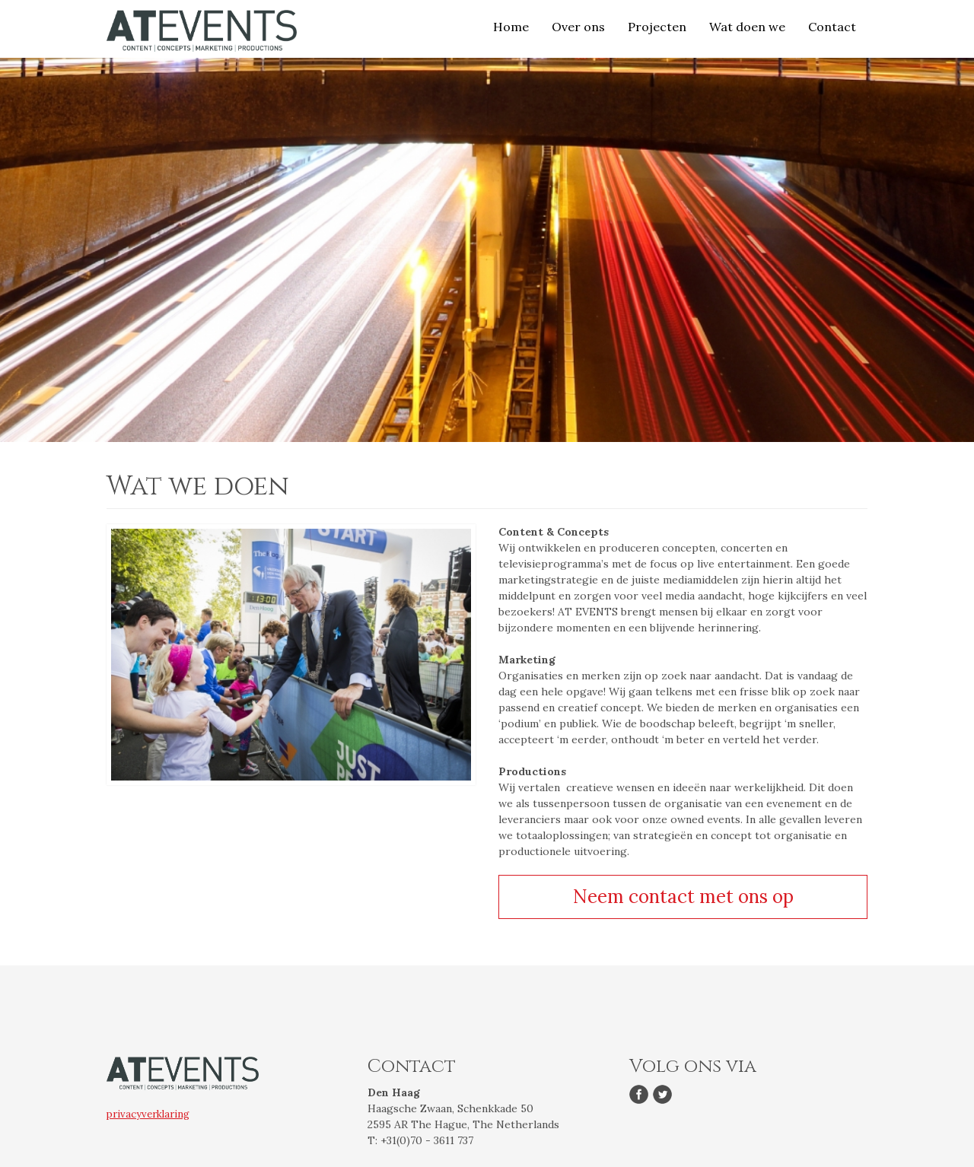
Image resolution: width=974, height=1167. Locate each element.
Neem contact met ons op (683, 896)
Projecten (657, 26)
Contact (832, 26)
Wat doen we (747, 26)
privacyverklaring (148, 1114)
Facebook (641, 1096)
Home (511, 26)
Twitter (664, 1096)
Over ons (578, 26)
